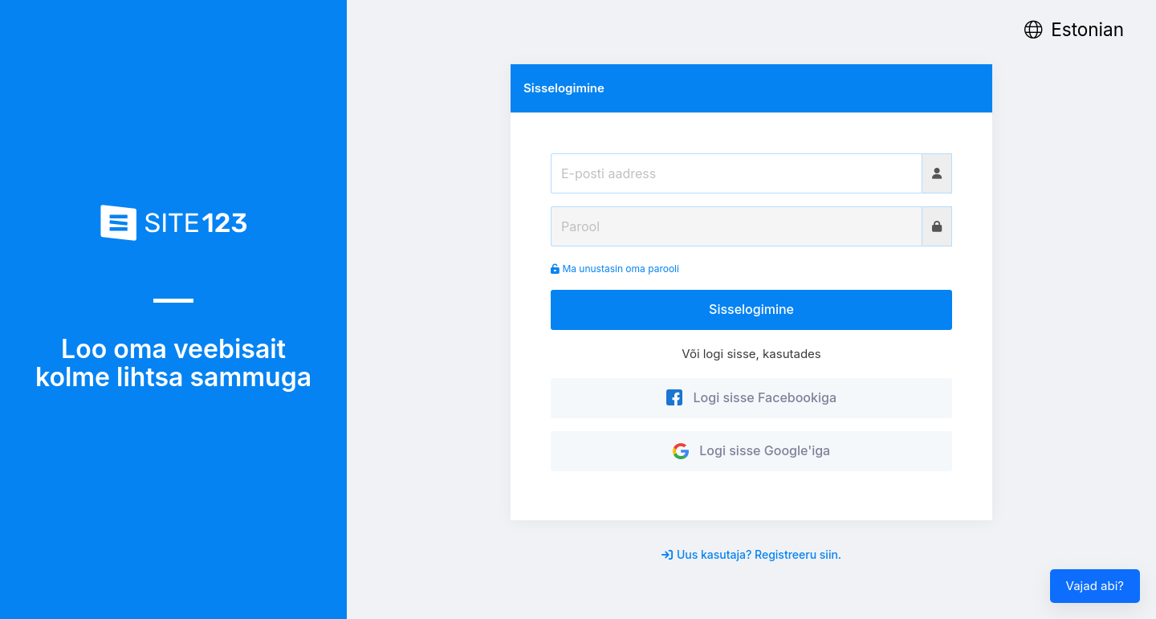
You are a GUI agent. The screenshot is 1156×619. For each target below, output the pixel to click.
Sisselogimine (751, 309)
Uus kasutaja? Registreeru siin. (751, 554)
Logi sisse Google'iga (751, 450)
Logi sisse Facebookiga (751, 397)
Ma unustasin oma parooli (615, 269)
